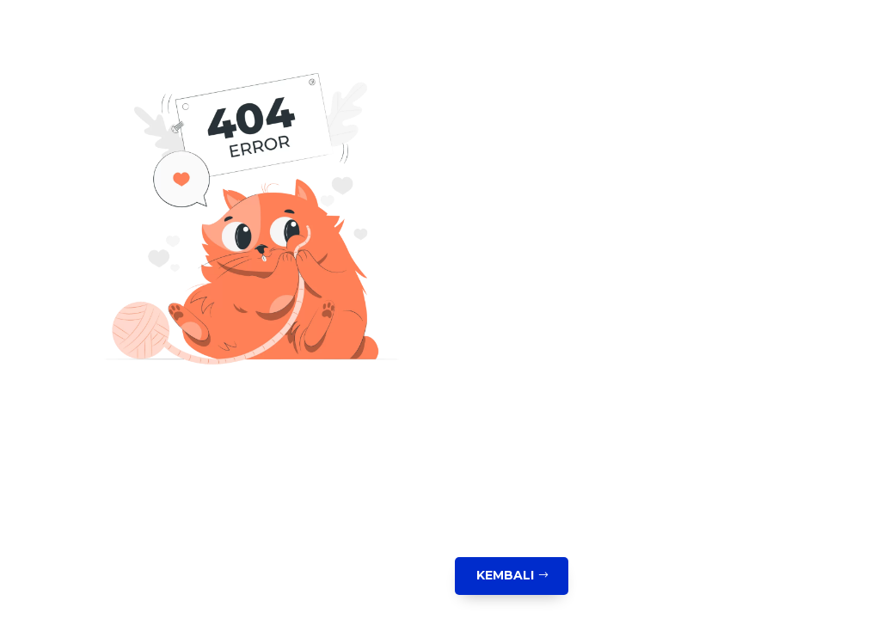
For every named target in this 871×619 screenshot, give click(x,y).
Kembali (505, 575)
